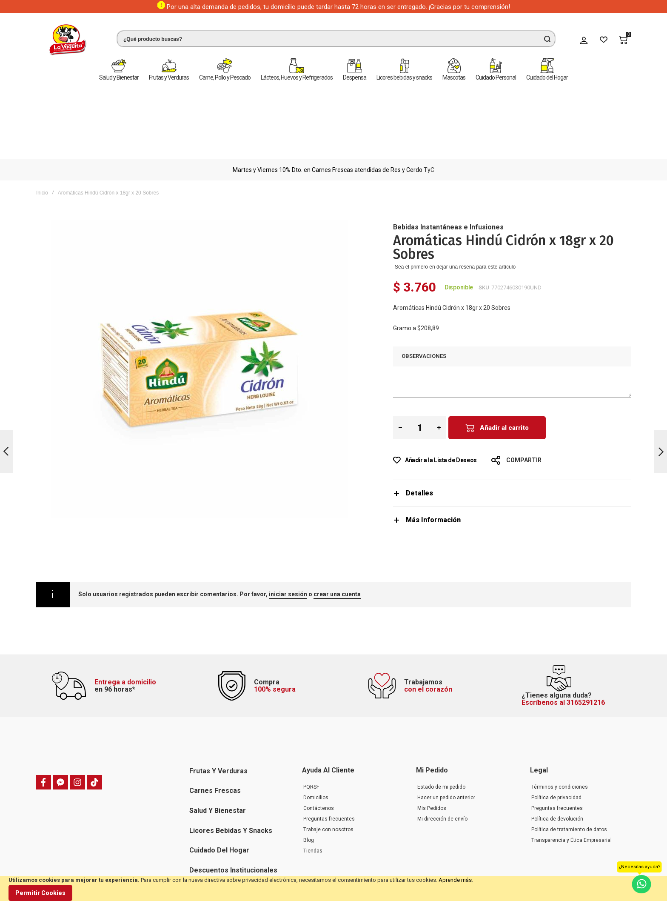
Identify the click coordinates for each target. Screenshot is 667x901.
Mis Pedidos (431, 755)
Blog (308, 786)
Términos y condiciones (559, 733)
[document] (333, 888)
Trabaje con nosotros (328, 776)
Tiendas (312, 797)
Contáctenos (318, 755)
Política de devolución (557, 765)
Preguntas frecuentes (329, 765)
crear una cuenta (337, 518)
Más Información (433, 444)
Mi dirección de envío (442, 765)
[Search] (547, 39)
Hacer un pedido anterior (446, 744)
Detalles (419, 418)
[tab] (512, 417)
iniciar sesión (288, 518)
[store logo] (67, 39)
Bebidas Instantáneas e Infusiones (448, 152)
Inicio (42, 117)
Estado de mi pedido (441, 733)
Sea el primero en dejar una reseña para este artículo (455, 192)
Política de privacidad (556, 744)
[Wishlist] (604, 40)
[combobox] (336, 39)
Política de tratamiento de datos (569, 776)
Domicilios (315, 744)
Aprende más (455, 880)
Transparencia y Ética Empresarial (571, 786)
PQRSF (311, 733)
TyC (429, 94)
